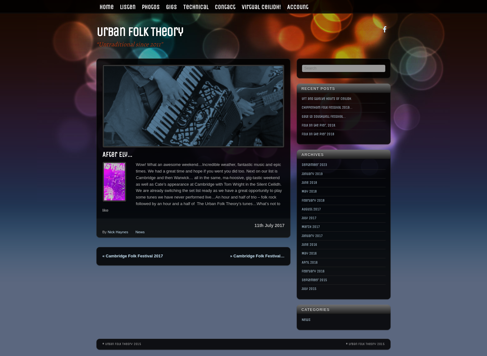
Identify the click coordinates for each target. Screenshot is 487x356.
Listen (128, 7)
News (140, 232)
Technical (195, 7)
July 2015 (309, 288)
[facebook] (384, 29)
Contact (225, 7)
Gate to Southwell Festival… (324, 116)
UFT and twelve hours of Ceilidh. (327, 98)
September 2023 (314, 165)
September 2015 (314, 280)
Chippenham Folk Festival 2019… (327, 107)
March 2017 (311, 226)
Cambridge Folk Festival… (257, 256)
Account (297, 7)
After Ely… (117, 155)
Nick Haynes (118, 232)
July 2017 (309, 218)
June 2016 (309, 244)
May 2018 (309, 191)
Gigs (171, 7)
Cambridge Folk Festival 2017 (132, 256)
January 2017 (312, 236)
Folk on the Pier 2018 (318, 134)
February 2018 (313, 200)
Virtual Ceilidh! (261, 7)
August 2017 (311, 209)
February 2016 (313, 271)
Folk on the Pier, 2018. (319, 125)
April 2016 (310, 262)
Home (107, 7)
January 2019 (312, 174)
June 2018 (309, 182)
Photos (151, 7)
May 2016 (309, 253)
